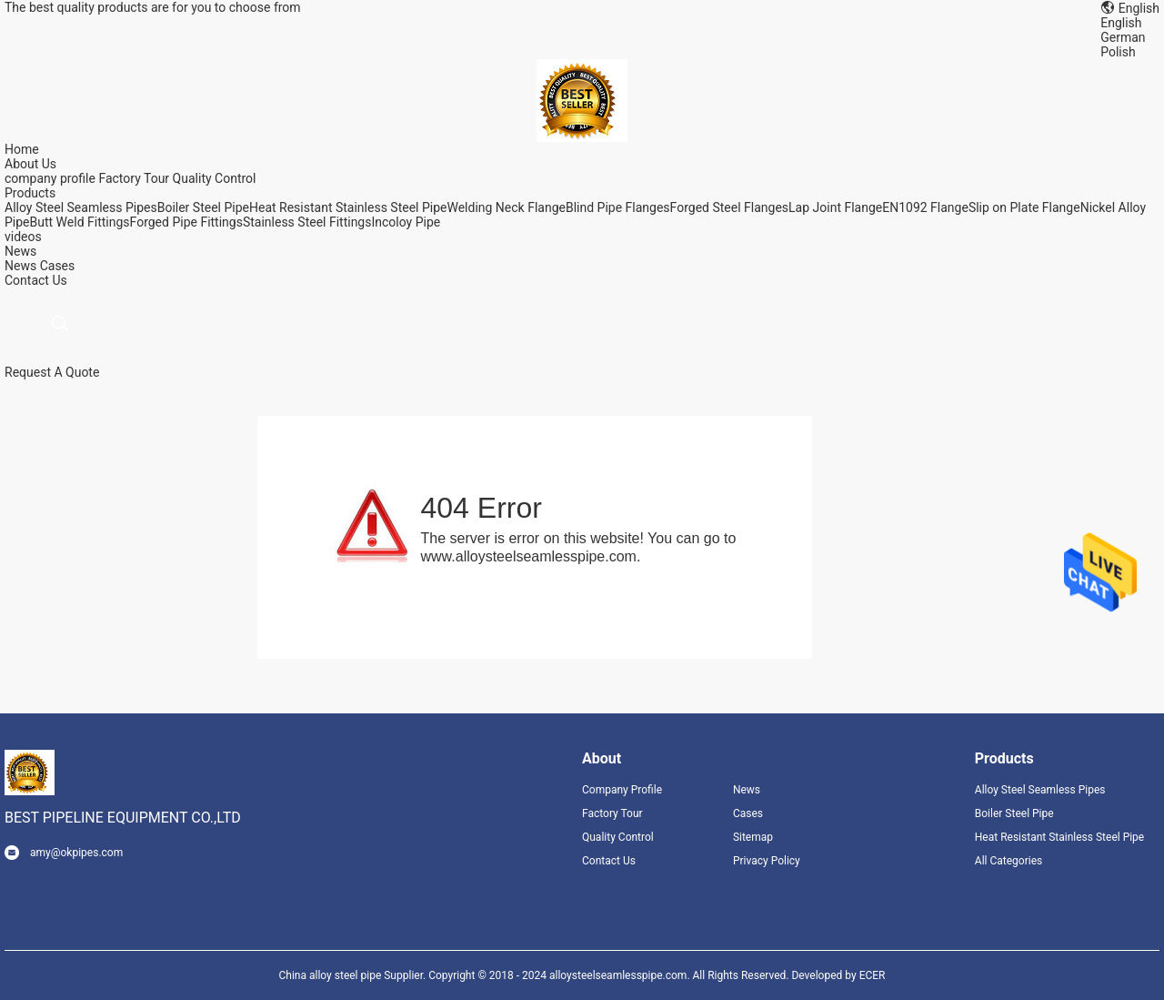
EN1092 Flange (925, 207)
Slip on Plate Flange (1024, 207)
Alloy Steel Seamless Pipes (81, 207)
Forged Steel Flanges (729, 207)
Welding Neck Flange (506, 207)
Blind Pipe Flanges (618, 207)
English (1120, 22)
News (20, 265)
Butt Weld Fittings (80, 222)
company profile (50, 178)
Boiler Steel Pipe (203, 207)
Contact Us (609, 860)
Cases (57, 265)
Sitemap (753, 837)
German (1122, 37)
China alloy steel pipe (330, 975)
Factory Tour (133, 178)
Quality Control (214, 178)
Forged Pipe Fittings (186, 222)
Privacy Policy (766, 860)
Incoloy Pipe (405, 222)
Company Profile (622, 789)
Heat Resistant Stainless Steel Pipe (348, 207)
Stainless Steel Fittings (307, 222)
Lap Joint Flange (835, 207)
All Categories (1008, 860)
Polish (1117, 52)
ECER (872, 975)
